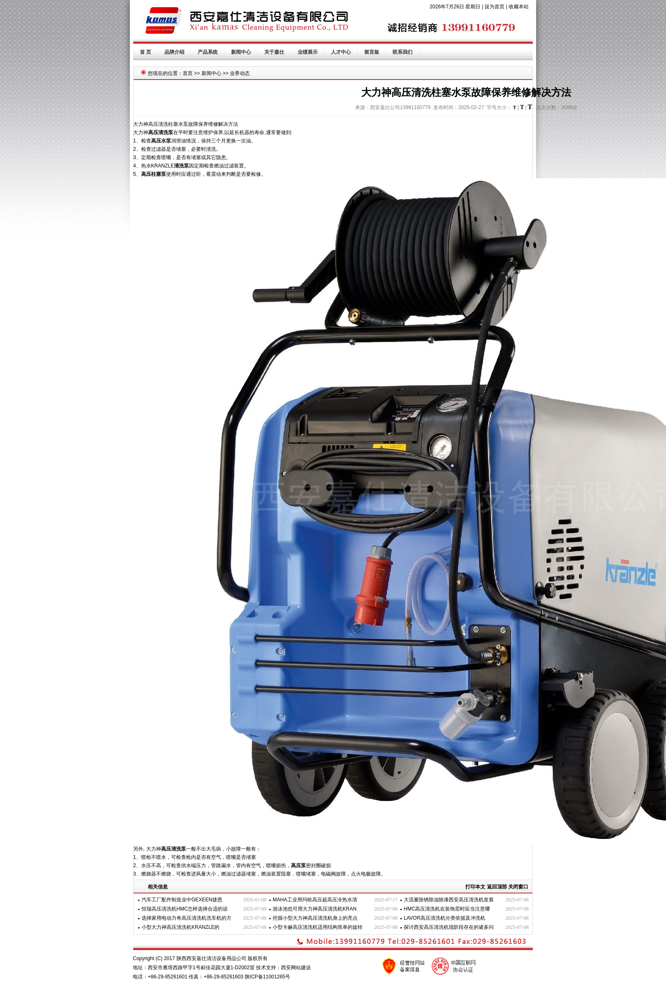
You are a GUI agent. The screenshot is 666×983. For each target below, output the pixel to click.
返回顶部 (497, 887)
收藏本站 (519, 7)
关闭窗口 (518, 887)
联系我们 (403, 52)
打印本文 (475, 887)
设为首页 (494, 7)
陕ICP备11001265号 (267, 977)
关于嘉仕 (274, 52)
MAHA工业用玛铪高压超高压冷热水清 (315, 900)
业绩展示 (308, 52)
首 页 (145, 52)
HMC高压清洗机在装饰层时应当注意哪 (447, 909)
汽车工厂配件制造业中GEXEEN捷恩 (182, 900)
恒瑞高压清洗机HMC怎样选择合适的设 (185, 909)
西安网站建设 (296, 968)
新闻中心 (241, 52)
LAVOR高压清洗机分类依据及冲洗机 (444, 918)
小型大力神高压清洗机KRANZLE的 (180, 927)
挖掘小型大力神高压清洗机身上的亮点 (315, 918)
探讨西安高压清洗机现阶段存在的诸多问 (449, 927)
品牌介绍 (174, 52)
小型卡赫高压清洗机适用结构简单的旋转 (318, 927)
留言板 (371, 52)
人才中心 (341, 52)
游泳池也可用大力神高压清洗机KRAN (314, 909)
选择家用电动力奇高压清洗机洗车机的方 (186, 918)
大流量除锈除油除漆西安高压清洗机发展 (449, 900)
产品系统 (208, 52)
